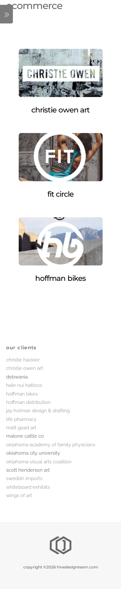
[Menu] (6, 14)
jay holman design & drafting (38, 411)
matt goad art (21, 428)
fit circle (60, 194)
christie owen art (60, 109)
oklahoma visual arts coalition (39, 462)
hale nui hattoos (24, 385)
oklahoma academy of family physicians (50, 445)
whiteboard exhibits (28, 487)
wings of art (19, 495)
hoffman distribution (28, 402)
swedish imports (24, 478)
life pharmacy (21, 419)
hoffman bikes (60, 278)
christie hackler (23, 360)
